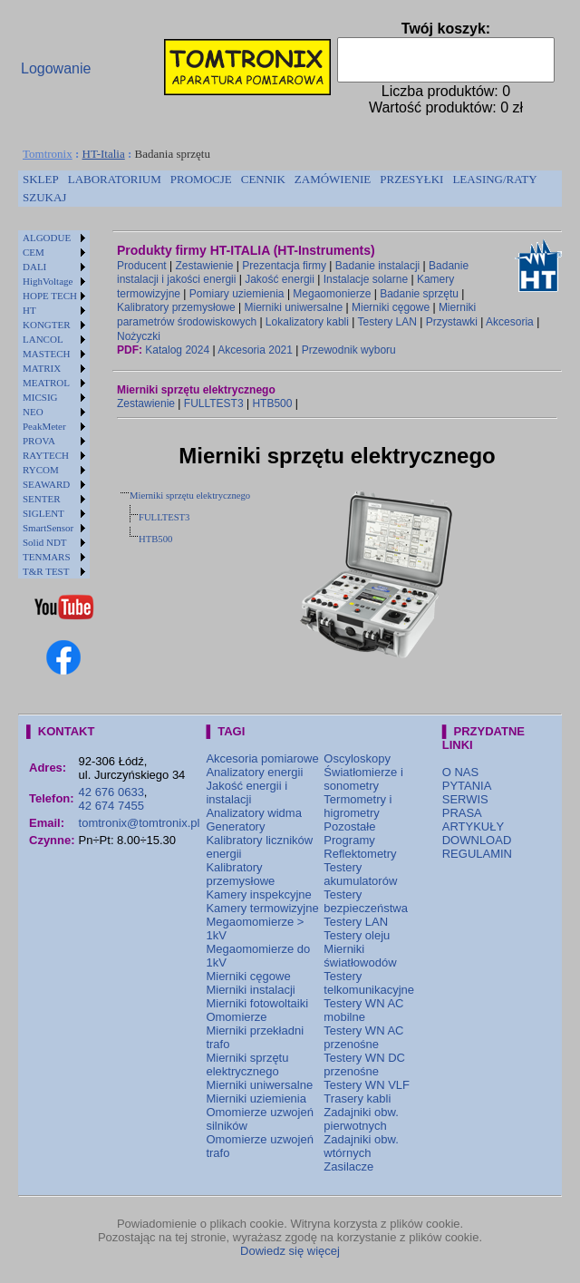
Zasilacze (348, 1166)
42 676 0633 (111, 792)
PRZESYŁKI (411, 179)
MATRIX (42, 368)
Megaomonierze (332, 293)
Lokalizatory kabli (307, 322)
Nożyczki (138, 336)
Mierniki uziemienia (256, 1098)
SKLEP (41, 179)
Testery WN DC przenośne (364, 1064)
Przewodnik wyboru (349, 350)
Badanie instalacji (377, 265)
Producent (142, 265)
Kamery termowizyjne (262, 908)
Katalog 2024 (177, 350)
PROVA (39, 440)
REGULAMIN (477, 853)
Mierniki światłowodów (360, 955)
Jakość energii (279, 279)
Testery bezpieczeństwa (366, 901)
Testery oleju (357, 935)
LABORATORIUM (114, 179)
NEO (33, 411)
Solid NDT (45, 542)
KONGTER (47, 324)
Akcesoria (510, 322)
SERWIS (465, 799)
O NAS (460, 772)
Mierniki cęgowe (391, 307)
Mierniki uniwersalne (294, 307)
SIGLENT (43, 513)
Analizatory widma (254, 813)
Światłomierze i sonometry (363, 778)
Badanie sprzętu (419, 293)
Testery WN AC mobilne (363, 1010)
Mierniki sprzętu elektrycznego (190, 496)
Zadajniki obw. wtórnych (361, 1146)
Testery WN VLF (367, 1085)
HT (29, 310)
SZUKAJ (44, 197)
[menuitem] (40, 179)
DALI (34, 266)
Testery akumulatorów (360, 874)
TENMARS (47, 556)
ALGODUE (47, 237)
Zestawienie (205, 265)
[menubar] (290, 188)
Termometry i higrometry (358, 806)
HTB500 (272, 403)
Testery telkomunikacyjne (369, 982)
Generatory (235, 826)
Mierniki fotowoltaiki (257, 1003)
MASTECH (47, 353)
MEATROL (46, 382)
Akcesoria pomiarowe (262, 758)
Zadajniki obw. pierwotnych (361, 1118)
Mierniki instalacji (250, 989)
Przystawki (452, 322)
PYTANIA (467, 785)
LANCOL (43, 339)
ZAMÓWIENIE (333, 179)
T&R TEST (46, 571)
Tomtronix (47, 153)
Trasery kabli (357, 1098)
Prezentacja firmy (284, 265)
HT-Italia (103, 153)
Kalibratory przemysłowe (176, 307)
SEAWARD (46, 484)
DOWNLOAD (477, 840)
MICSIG (40, 397)
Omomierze (236, 1017)
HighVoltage (47, 281)
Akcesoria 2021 (255, 350)
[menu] (54, 404)
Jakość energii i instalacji (246, 792)
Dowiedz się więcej (290, 1251)
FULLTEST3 (214, 403)
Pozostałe (349, 826)
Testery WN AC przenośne (363, 1037)
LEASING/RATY (494, 179)
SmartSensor (48, 527)
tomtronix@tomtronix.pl (139, 823)
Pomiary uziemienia (237, 293)
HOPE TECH (50, 295)
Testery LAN (386, 322)
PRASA (462, 813)
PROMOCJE (201, 179)
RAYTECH (46, 455)
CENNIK (263, 179)
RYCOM (41, 469)
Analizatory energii (254, 772)
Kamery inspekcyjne (258, 894)
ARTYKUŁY (473, 826)
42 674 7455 (111, 805)
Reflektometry (360, 853)
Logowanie (56, 68)
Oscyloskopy (357, 758)
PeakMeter (44, 426)
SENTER (42, 498)
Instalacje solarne (366, 279)
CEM (33, 252)
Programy (349, 840)
